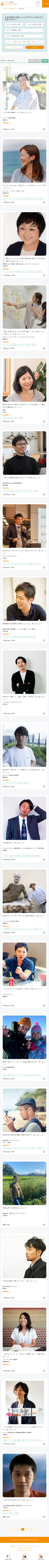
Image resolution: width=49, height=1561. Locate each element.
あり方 (18, 198)
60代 (34, 271)
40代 (38, 1075)
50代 (23, 271)
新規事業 (31, 564)
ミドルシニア (7, 271)
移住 (12, 417)
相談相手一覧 (13, 8)
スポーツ (37, 564)
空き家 (17, 491)
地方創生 (34, 344)
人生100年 (28, 271)
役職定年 (18, 271)
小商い (13, 1075)
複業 (19, 1440)
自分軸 (16, 1513)
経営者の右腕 (17, 637)
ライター (6, 198)
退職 (5, 1440)
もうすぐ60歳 (16, 929)
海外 (5, 1148)
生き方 (23, 198)
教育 (5, 1075)
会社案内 (21, 1548)
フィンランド (20, 1075)
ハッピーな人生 (25, 929)
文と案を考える (7, 929)
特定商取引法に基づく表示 (25, 1550)
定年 (13, 271)
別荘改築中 (17, 856)
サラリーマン (7, 783)
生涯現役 (39, 271)
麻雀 (12, 856)
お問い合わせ (28, 1548)
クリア (14, 47)
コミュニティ (24, 491)
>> (39, 1529)
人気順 (38, 61)
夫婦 (30, 1075)
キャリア (6, 491)
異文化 (9, 1148)
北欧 (26, 1075)
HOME (5, 8)
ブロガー (33, 1148)
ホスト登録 (45, 3)
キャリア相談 (26, 344)
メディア (21, 1148)
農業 (5, 417)
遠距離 (20, 417)
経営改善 (24, 637)
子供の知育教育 (26, 856)
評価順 (45, 61)
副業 (23, 1440)
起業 (31, 491)
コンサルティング (8, 637)
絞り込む (34, 47)
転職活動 (25, 783)
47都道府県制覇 (35, 856)
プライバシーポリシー (21, 1546)
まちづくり (14, 783)
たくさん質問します (35, 929)
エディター (12, 198)
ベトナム (15, 1148)
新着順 (31, 61)
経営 (16, 417)
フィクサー (6, 856)
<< (9, 1529)
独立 (35, 1440)
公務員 (35, 491)
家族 (41, 198)
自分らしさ (35, 198)
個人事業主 (14, 344)
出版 (34, 637)
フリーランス (7, 344)
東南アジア (40, 1148)
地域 (20, 344)
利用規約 (12, 1546)
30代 (34, 1075)
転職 (20, 783)
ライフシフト (7, 564)
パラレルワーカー (22, 564)
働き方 (29, 198)
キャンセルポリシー (34, 1546)
